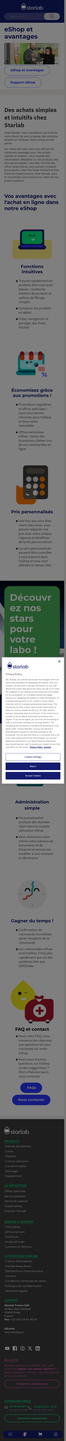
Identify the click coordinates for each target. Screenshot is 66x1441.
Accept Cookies (33, 775)
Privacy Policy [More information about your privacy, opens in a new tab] (36, 747)
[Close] (59, 661)
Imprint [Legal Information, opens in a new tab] (47, 747)
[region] (33, 720)
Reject (33, 766)
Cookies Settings (33, 756)
